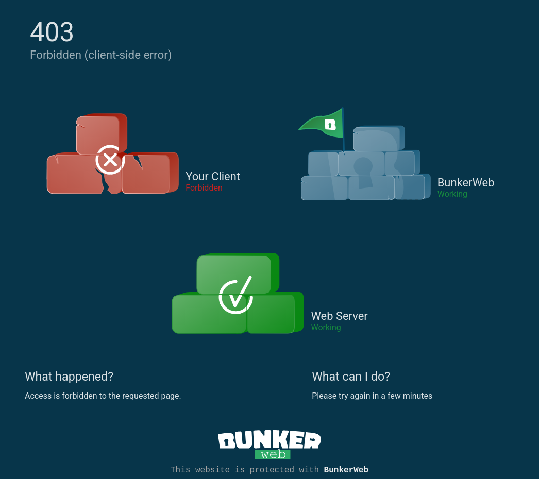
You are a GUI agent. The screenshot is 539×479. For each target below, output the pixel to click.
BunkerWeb (346, 469)
